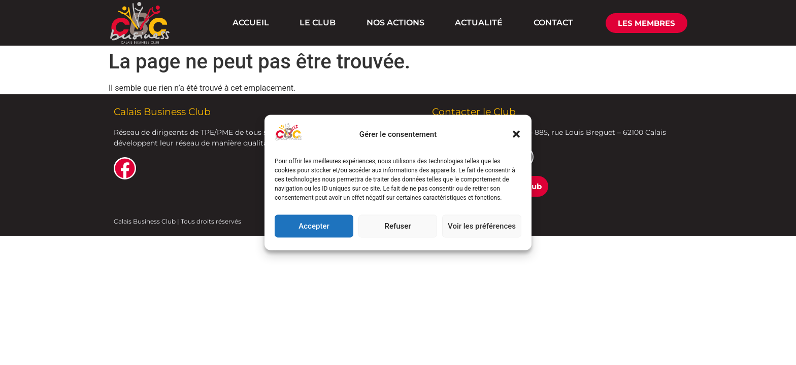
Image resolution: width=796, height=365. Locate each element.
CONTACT (553, 22)
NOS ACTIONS (395, 22)
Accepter (313, 226)
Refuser (397, 226)
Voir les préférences (482, 226)
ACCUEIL (251, 22)
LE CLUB (318, 22)
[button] (516, 134)
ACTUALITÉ (479, 22)
